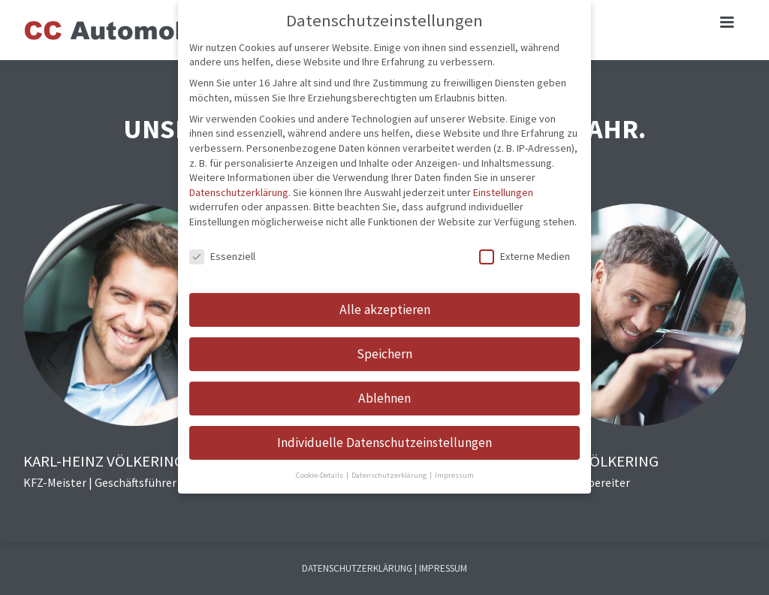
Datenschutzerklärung (238, 192)
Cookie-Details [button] (320, 475)
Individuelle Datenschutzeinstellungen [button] (384, 442)
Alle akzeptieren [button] (384, 309)
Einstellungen (503, 192)
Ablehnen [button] (384, 398)
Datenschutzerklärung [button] (389, 475)
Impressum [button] (454, 475)
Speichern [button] (384, 354)
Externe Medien (524, 256)
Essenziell (222, 256)
